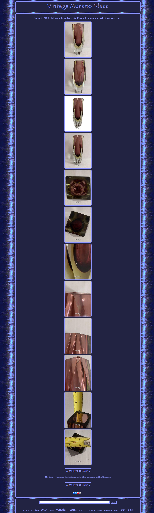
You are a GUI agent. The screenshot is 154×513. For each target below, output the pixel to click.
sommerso (28, 510)
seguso (116, 510)
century (51, 510)
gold (123, 509)
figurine (81, 510)
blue (44, 509)
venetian (61, 509)
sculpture (99, 510)
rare (86, 510)
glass (73, 509)
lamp (130, 509)
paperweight (108, 510)
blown (92, 510)
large (37, 510)
